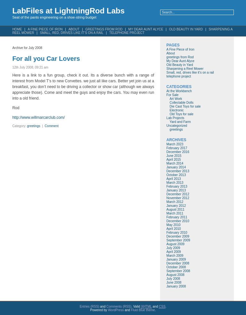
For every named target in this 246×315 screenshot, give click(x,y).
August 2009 (175, 244)
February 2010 (177, 232)
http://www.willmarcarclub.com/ (38, 117)
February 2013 (177, 186)
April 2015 (174, 159)
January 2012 (176, 205)
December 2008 (178, 263)
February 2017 (177, 148)
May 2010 (174, 225)
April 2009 (174, 252)
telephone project (126, 33)
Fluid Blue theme (143, 310)
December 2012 (178, 194)
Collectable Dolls (181, 102)
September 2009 (178, 240)
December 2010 (178, 221)
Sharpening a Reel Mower (185, 68)
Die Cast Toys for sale (185, 106)
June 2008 (174, 282)
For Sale (173, 95)
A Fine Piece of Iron (180, 49)
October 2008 (176, 267)
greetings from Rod (180, 57)
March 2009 (175, 255)
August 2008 (175, 275)
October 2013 (176, 175)
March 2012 (175, 202)
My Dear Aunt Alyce (180, 61)
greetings (33, 126)
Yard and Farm (180, 122)
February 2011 (177, 217)
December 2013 (178, 171)
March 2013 (175, 182)
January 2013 (176, 190)
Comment (51, 126)
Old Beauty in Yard (186, 29)
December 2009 (178, 236)
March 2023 (175, 144)
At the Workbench (179, 91)
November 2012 (178, 198)
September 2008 (178, 271)
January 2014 (176, 167)
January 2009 (176, 259)
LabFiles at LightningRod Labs (68, 10)
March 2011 (175, 213)
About (171, 53)
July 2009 (173, 248)
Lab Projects (175, 118)
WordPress (116, 310)
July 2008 (173, 278)
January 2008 (176, 286)
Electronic (177, 110)
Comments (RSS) (118, 306)
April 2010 (174, 228)
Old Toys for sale (181, 114)
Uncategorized (177, 125)
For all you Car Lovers (46, 58)
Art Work (176, 99)
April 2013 (174, 179)
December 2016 (178, 152)
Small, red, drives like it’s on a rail (71, 33)
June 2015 (174, 156)
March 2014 (175, 163)
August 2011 (175, 209)
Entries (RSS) (89, 306)
